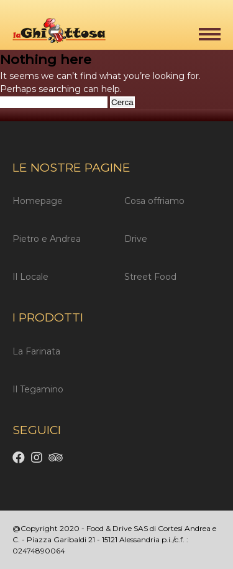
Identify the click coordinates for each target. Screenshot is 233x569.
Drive (135, 238)
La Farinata (36, 351)
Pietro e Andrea (46, 238)
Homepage (37, 200)
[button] (210, 34)
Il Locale (30, 276)
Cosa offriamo (154, 200)
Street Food (150, 276)
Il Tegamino (37, 389)
